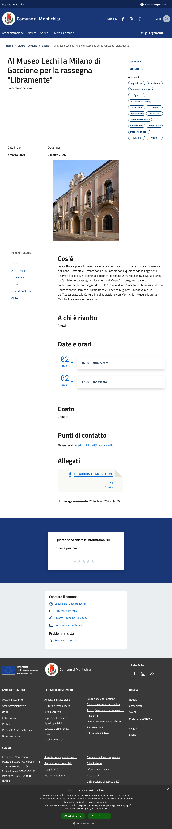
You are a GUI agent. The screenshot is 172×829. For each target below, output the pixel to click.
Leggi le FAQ (51, 769)
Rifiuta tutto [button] (100, 815)
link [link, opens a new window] (105, 808)
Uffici (5, 712)
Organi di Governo (12, 700)
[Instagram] (127, 18)
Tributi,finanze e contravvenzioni (105, 710)
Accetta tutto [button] (73, 815)
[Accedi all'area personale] (153, 4)
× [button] (168, 789)
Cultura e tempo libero (57, 706)
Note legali (93, 775)
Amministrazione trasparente (103, 757)
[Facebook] (119, 18)
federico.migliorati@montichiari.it (93, 445)
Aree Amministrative (14, 706)
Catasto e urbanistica (56, 729)
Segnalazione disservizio (58, 763)
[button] (86, 823)
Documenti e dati (12, 736)
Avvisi (132, 712)
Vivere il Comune (28, 46)
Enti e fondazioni (11, 718)
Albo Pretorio (94, 763)
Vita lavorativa (52, 712)
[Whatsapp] (136, 18)
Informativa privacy (98, 769)
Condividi (136, 62)
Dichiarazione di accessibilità (103, 781)
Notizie (133, 700)
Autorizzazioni (95, 727)
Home (9, 46)
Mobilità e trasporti (55, 739)
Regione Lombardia (13, 4)
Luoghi (133, 728)
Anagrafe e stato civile (57, 700)
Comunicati (135, 706)
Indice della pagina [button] (21, 253)
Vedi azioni (137, 69)
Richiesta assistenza (56, 775)
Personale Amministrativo (17, 730)
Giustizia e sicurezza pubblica (103, 704)
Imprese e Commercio (56, 718)
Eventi (45, 46)
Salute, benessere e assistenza (104, 721)
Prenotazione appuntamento (60, 757)
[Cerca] (166, 19)
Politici (6, 724)
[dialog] (86, 807)
